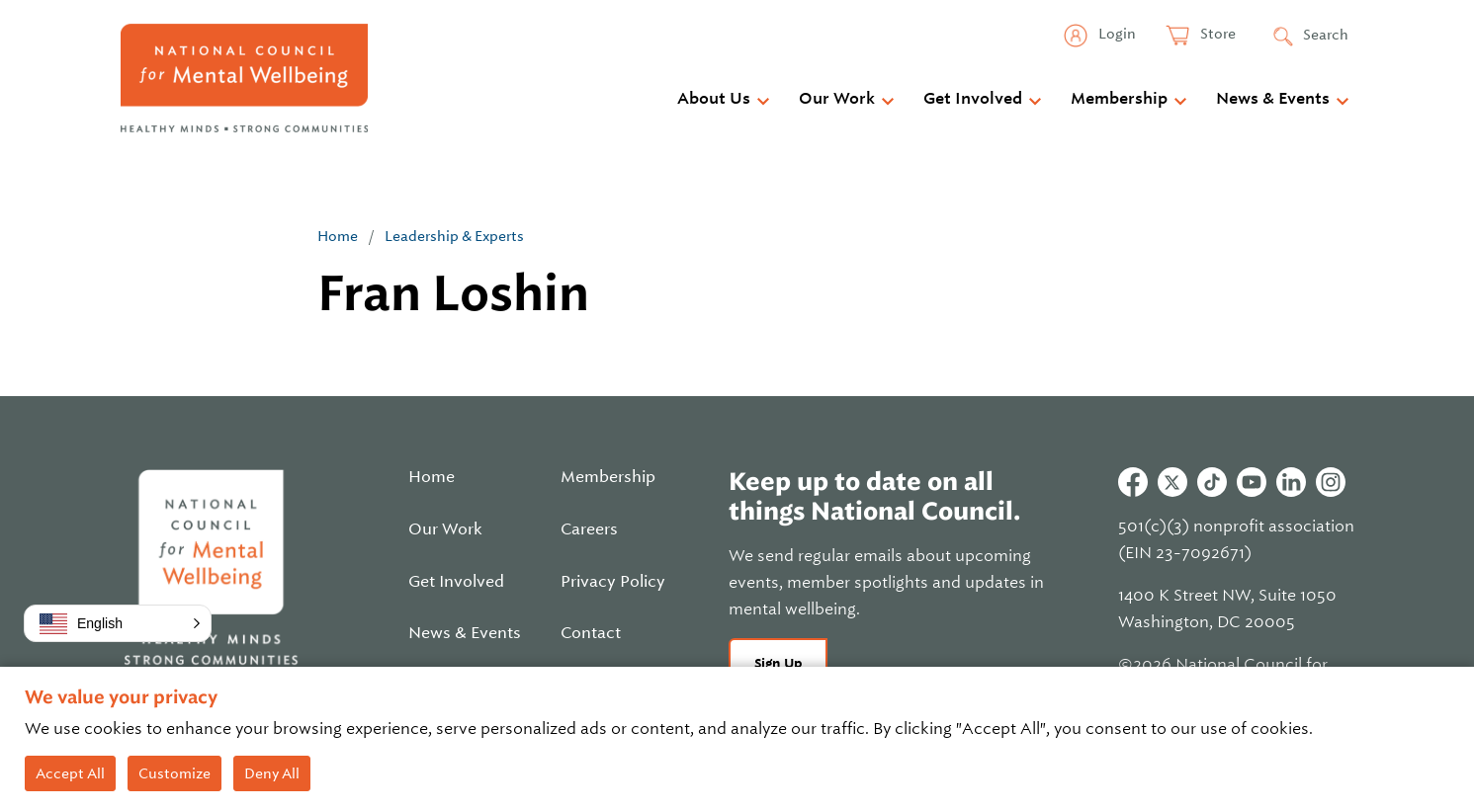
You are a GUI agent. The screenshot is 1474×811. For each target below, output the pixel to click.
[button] (118, 623)
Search (1325, 34)
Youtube (1251, 482)
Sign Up (778, 663)
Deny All (272, 773)
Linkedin (1291, 482)
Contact (591, 633)
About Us (713, 99)
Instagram (1330, 482)
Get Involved (972, 99)
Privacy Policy (613, 582)
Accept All (70, 773)
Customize (174, 773)
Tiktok (1212, 482)
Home (337, 236)
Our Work (837, 99)
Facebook (1133, 482)
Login (1115, 33)
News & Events (1273, 99)
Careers (589, 529)
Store (1216, 33)
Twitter (1172, 482)
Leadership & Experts (454, 236)
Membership (1119, 99)
